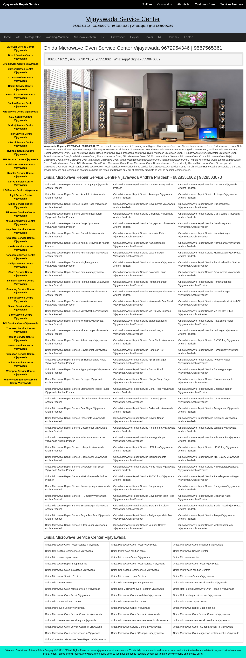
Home (7, 37)
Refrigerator (33, 37)
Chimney (173, 37)
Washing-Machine (57, 37)
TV (103, 37)
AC (18, 37)
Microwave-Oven (85, 37)
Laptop (188, 37)
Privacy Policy (36, 650)
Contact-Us (164, 4)
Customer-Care (205, 4)
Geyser (134, 37)
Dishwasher (117, 37)
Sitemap (9, 650)
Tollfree (147, 4)
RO (160, 37)
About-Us (183, 4)
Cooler (149, 37)
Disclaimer (21, 650)
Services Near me (231, 4)
